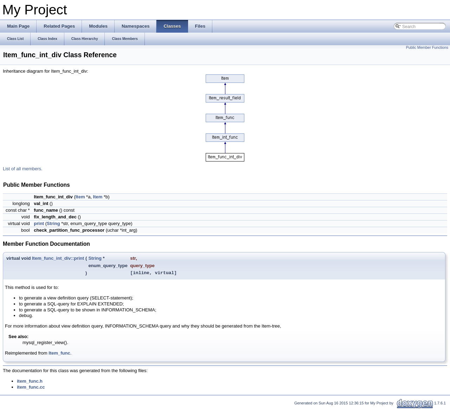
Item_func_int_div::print (58, 258)
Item (80, 196)
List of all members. (23, 168)
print (39, 223)
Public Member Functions (427, 47)
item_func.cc (31, 387)
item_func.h (30, 381)
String (53, 223)
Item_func (59, 353)
